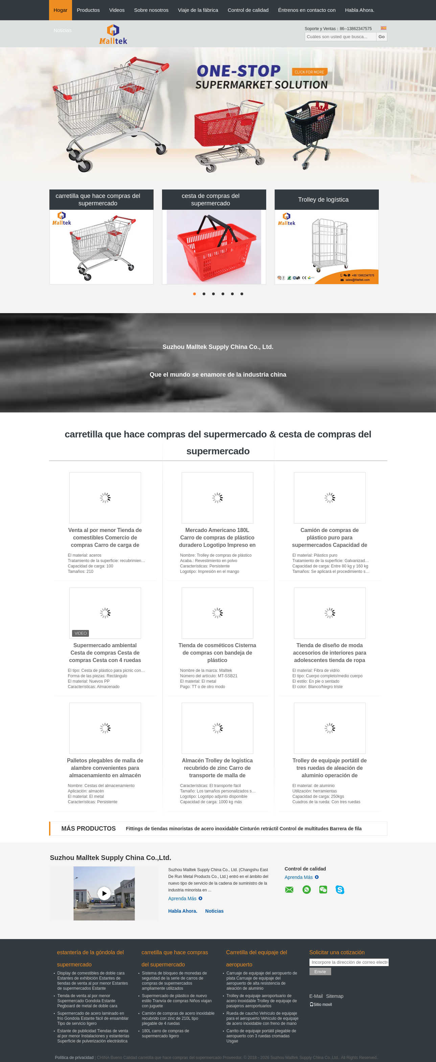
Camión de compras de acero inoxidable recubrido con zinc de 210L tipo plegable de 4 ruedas (178, 1018)
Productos (88, 10)
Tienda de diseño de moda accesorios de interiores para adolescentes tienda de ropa (329, 652)
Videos (117, 10)
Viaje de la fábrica (198, 10)
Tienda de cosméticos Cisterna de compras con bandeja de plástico (217, 652)
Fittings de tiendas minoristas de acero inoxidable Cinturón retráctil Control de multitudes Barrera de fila (244, 828)
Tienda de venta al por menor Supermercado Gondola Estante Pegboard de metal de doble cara (87, 1000)
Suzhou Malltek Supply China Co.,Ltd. (110, 857)
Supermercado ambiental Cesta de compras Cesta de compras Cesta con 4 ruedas (105, 652)
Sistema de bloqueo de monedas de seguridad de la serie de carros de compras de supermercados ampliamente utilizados (174, 981)
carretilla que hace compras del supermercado (97, 200)
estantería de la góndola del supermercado (90, 958)
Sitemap (334, 996)
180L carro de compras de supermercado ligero (165, 1033)
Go (381, 36)
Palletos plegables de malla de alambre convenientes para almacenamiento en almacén (105, 768)
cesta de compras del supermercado (210, 200)
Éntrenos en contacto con (307, 10)
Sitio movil (320, 1004)
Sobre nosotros (151, 10)
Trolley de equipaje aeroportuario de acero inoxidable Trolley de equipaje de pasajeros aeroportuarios (262, 1000)
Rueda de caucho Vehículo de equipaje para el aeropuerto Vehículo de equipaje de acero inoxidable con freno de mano (263, 1018)
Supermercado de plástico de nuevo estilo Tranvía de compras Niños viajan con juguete (177, 1000)
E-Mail (316, 996)
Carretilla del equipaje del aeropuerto (257, 958)
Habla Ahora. (359, 9)
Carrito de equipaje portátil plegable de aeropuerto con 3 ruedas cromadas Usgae (261, 1036)
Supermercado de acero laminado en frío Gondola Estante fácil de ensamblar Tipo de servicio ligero (93, 1018)
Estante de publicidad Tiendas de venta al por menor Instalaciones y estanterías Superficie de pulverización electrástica (94, 1036)
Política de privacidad (74, 1057)
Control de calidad (248, 10)
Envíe (320, 971)
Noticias (63, 30)
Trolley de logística (323, 199)
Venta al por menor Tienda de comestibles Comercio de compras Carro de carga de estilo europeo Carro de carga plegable (105, 545)
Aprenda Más (185, 898)
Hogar (61, 10)
